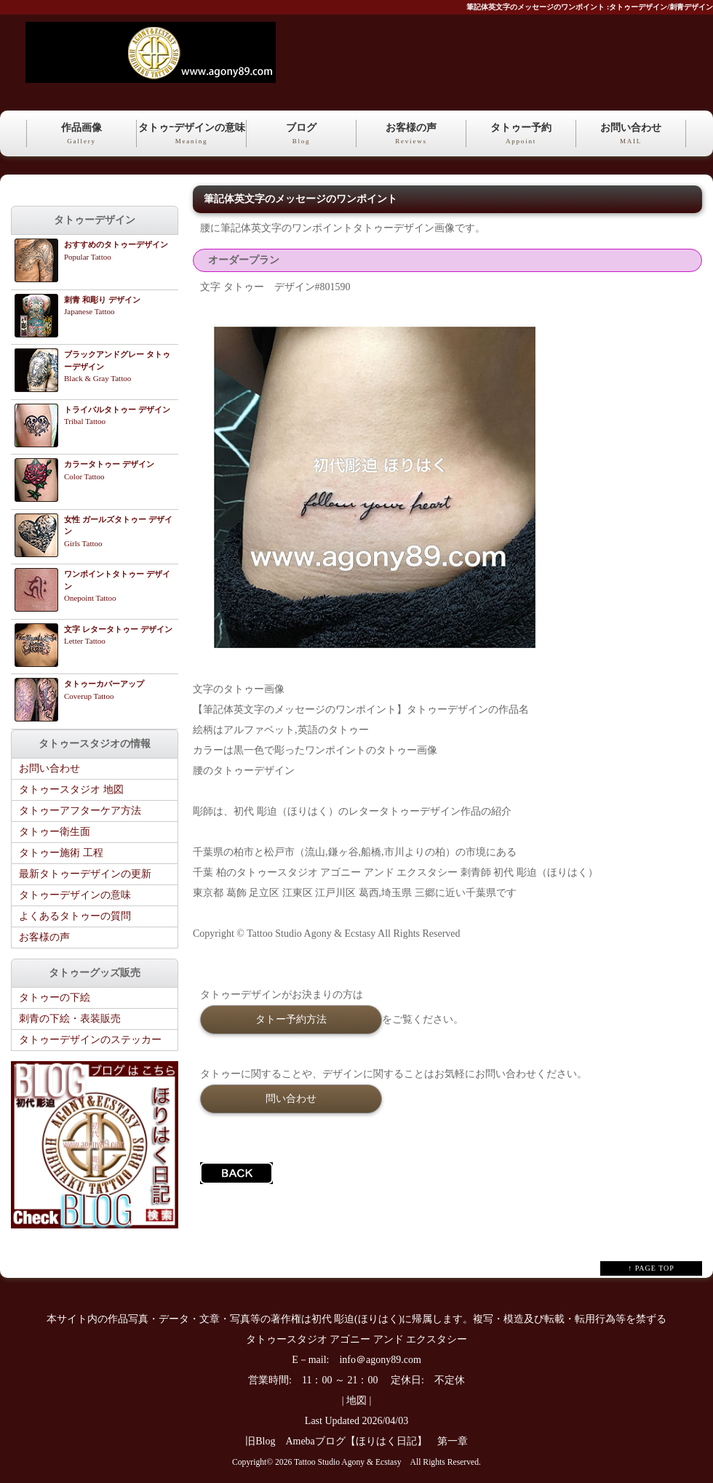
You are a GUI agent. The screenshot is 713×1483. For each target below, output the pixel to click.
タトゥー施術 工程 (61, 852)
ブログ (301, 134)
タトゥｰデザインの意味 (191, 134)
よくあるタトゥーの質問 (75, 916)
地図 (356, 1400)
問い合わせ (291, 1098)
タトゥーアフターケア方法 (80, 810)
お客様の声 (411, 134)
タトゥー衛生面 (54, 831)
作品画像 (81, 134)
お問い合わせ (630, 134)
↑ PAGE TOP (651, 1268)
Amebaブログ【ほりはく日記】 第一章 (381, 1441)
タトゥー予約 (520, 134)
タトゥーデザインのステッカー (90, 1039)
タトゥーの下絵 (54, 997)
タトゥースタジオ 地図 (71, 789)
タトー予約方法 (291, 1019)
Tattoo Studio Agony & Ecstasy (347, 1462)
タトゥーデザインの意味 (75, 895)
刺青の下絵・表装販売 (70, 1018)
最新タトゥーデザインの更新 (85, 873)
